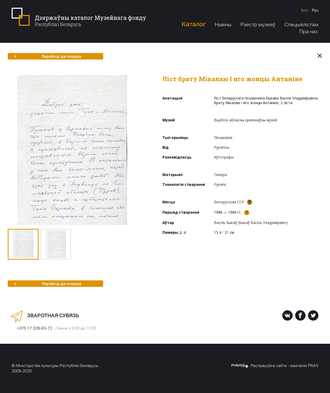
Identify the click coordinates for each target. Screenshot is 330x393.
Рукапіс (220, 184)
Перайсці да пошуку (47, 56)
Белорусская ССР (229, 201)
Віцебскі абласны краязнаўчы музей (245, 120)
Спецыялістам (301, 24)
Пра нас (308, 31)
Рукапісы (221, 147)
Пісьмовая (223, 137)
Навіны (223, 24)
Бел (304, 10)
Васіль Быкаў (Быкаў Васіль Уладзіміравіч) (251, 222)
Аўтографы (224, 157)
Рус (315, 10)
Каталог (194, 24)
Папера (220, 174)
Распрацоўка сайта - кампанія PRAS (275, 365)
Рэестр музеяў (258, 24)
